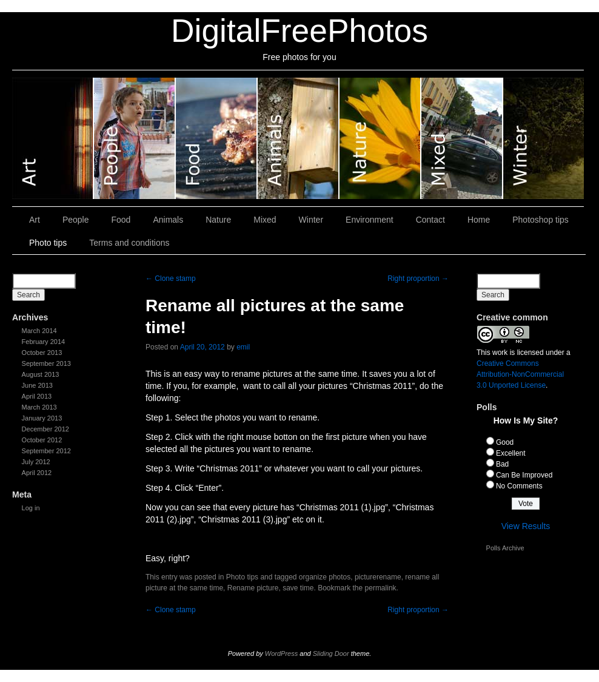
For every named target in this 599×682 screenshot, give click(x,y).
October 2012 (42, 440)
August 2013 (40, 374)
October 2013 (42, 352)
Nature (380, 138)
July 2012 (36, 461)
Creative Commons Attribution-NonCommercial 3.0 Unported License (520, 374)
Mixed (462, 138)
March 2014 (39, 330)
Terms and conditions (129, 243)
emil (243, 347)
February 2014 (43, 341)
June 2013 (37, 385)
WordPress (281, 653)
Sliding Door (331, 653)
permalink (381, 588)
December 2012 (45, 429)
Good (505, 442)
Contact (430, 220)
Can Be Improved (524, 475)
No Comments (519, 486)
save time (298, 588)
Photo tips (48, 243)
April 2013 (37, 396)
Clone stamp (171, 278)
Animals (299, 138)
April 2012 (37, 472)
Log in (31, 508)
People (135, 138)
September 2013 (46, 363)
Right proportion (418, 278)
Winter (543, 138)
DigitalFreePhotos (299, 31)
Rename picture (253, 588)
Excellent (511, 453)
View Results (525, 526)
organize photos (324, 577)
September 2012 (46, 450)
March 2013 (39, 407)
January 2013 (42, 418)
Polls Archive (505, 548)
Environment (369, 220)
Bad (502, 464)
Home (478, 220)
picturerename (378, 577)
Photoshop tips (540, 220)
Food (217, 138)
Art (53, 138)
